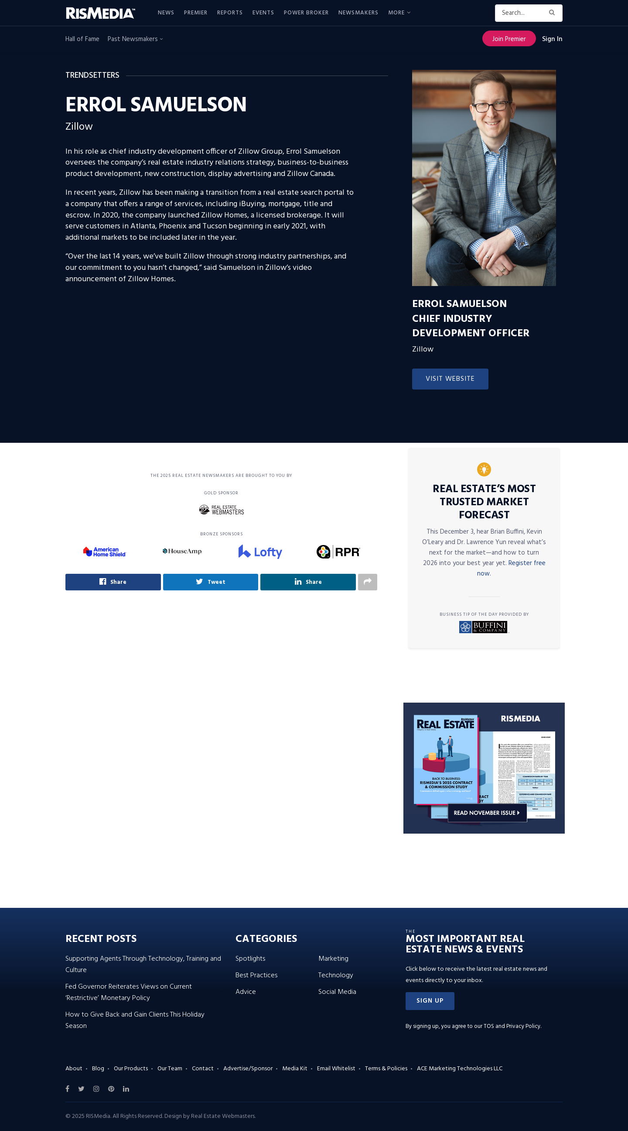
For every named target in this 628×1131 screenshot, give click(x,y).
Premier (196, 12)
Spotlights (250, 959)
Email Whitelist (336, 1069)
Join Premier (509, 39)
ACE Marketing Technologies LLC (459, 1069)
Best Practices (256, 975)
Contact (203, 1069)
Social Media (337, 992)
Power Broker (306, 12)
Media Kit (294, 1069)
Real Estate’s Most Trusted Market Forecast (484, 502)
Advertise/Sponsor (248, 1069)
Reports (230, 12)
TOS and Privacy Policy (512, 1026)
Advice (246, 992)
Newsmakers (358, 12)
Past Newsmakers (135, 39)
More (396, 12)
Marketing (333, 959)
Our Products (131, 1069)
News (166, 12)
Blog (98, 1069)
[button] (430, 1001)
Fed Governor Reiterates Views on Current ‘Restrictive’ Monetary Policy (128, 992)
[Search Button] (554, 13)
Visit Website (450, 379)
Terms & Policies (386, 1069)
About (73, 1069)
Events (263, 12)
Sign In (552, 39)
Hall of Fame (82, 39)
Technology (335, 975)
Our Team (169, 1069)
